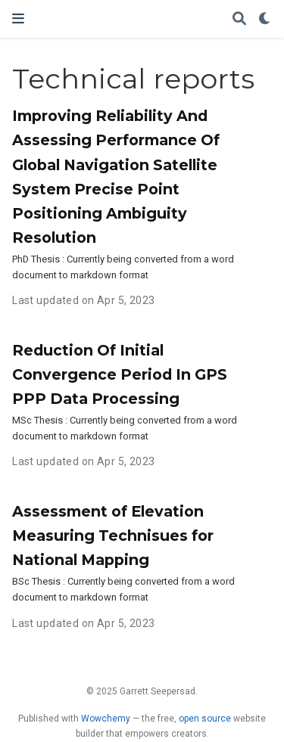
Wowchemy (105, 718)
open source (205, 718)
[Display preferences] (265, 19)
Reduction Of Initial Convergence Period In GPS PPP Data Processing (119, 374)
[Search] (239, 19)
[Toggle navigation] (18, 18)
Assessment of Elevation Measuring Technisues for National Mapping (113, 535)
